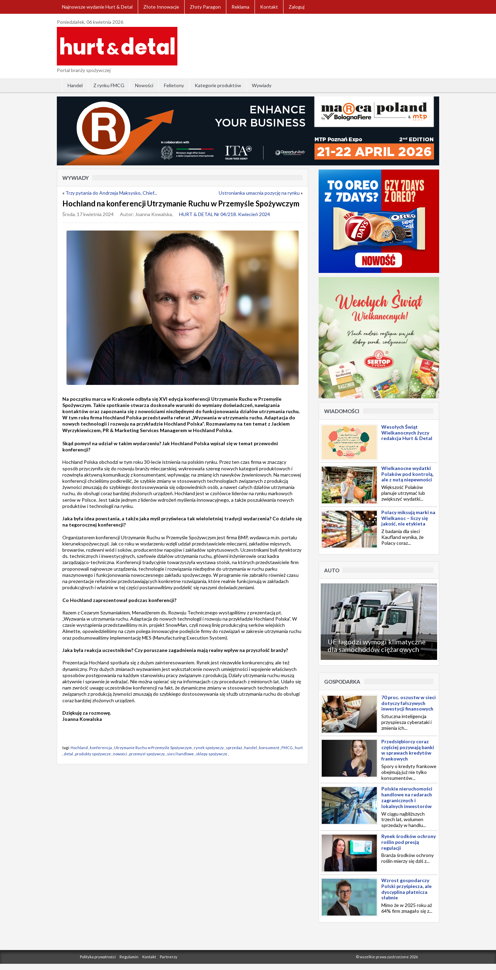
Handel (75, 85)
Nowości (144, 85)
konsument (269, 747)
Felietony (174, 85)
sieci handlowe (180, 754)
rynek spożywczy (209, 747)
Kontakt (269, 7)
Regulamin (129, 956)
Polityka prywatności (98, 956)
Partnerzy (168, 956)
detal (68, 754)
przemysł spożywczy (147, 754)
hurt (299, 747)
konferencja (101, 747)
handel (250, 747)
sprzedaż (234, 747)
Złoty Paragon (205, 7)
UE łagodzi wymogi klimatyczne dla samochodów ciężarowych (377, 645)
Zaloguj (296, 7)
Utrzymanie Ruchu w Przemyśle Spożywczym (153, 747)
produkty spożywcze (93, 754)
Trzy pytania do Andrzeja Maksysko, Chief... (111, 193)
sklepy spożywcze (211, 754)
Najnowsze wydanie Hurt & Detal (97, 7)
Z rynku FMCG (108, 85)
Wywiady (261, 85)
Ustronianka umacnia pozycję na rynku (259, 193)
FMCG (287, 747)
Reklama (240, 7)
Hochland (79, 747)
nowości (120, 754)
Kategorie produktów (218, 85)
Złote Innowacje (161, 7)
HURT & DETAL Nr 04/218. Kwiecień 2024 (224, 214)
